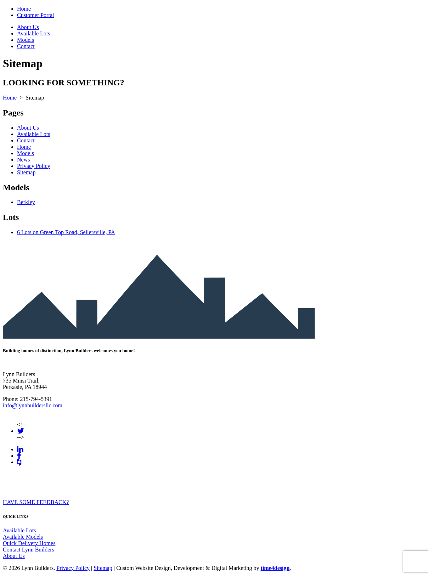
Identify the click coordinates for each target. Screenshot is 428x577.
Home (24, 9)
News (23, 160)
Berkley (26, 202)
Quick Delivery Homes (29, 543)
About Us (28, 27)
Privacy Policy (33, 166)
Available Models (23, 537)
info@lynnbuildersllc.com (32, 405)
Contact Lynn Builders (28, 550)
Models (25, 40)
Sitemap (26, 172)
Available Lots (33, 33)
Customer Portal (35, 15)
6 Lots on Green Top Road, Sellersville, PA (66, 232)
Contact (26, 46)
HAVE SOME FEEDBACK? (36, 502)
